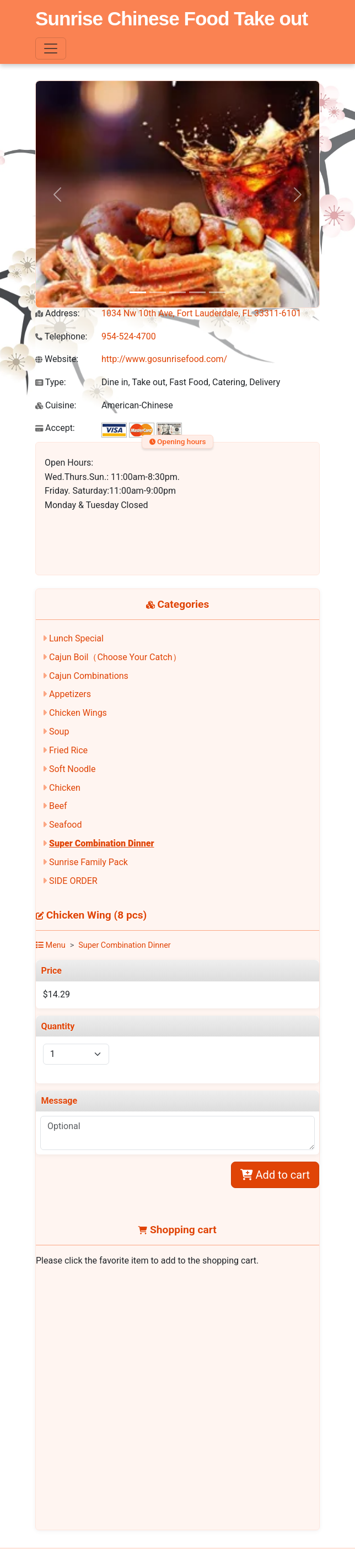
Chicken (64, 787)
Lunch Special (76, 638)
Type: (50, 382)
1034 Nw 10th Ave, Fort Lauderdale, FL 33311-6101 (201, 313)
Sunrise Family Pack (88, 862)
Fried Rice (68, 750)
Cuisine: (55, 405)
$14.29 (56, 994)
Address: (57, 313)
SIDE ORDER (73, 881)
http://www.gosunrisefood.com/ (164, 359)
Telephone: (61, 336)
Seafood (65, 824)
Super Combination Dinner (101, 843)
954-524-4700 (128, 336)
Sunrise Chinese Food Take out (171, 18)
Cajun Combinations (88, 676)
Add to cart (275, 1174)
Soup (59, 731)
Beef (58, 806)
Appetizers (70, 694)
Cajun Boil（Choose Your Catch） (115, 657)
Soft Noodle (72, 769)
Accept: (55, 428)
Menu (51, 945)
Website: (56, 359)
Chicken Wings (78, 713)
